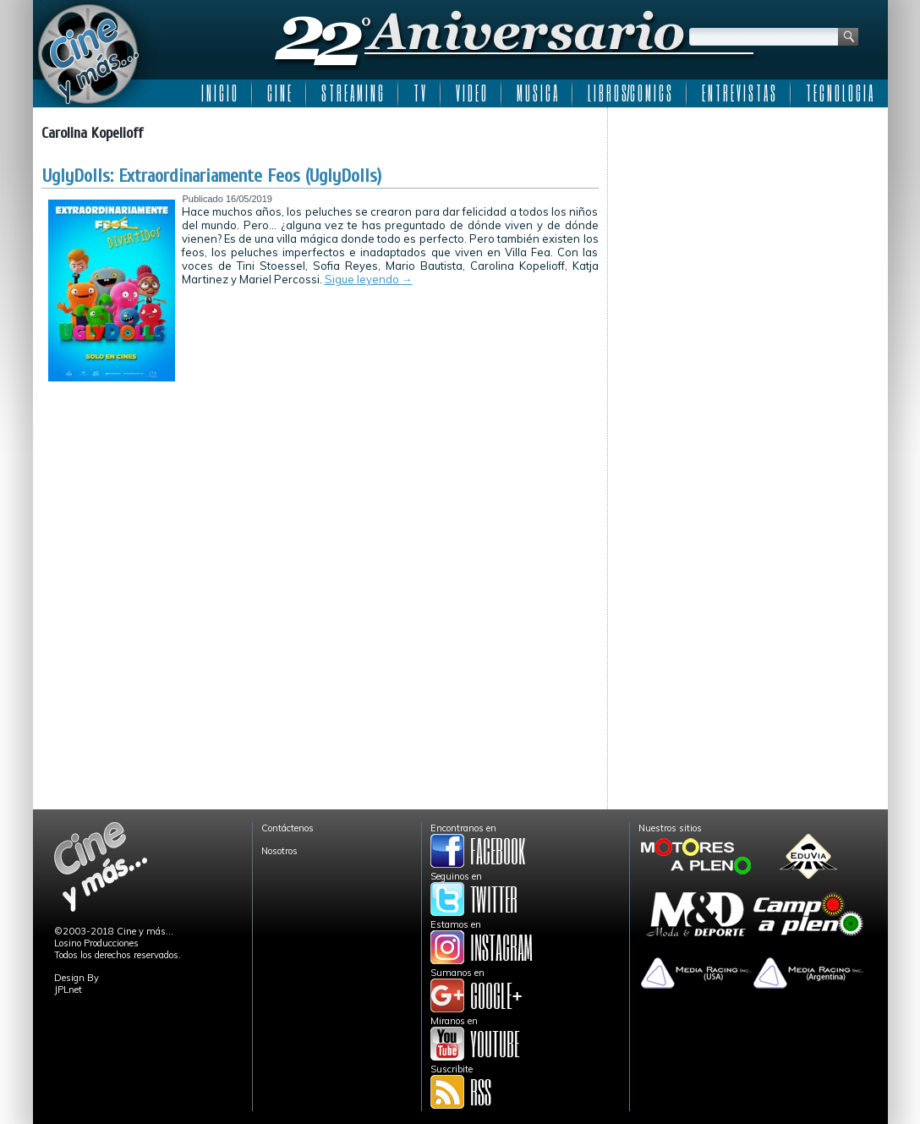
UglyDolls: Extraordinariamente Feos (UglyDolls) (211, 176)
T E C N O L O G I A (839, 93)
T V (419, 93)
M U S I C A (537, 93)
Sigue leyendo (369, 279)
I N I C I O (219, 93)
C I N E (279, 93)
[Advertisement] (747, 221)
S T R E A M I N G (352, 93)
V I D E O (471, 93)
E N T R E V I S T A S (738, 93)
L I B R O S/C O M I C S (629, 93)
